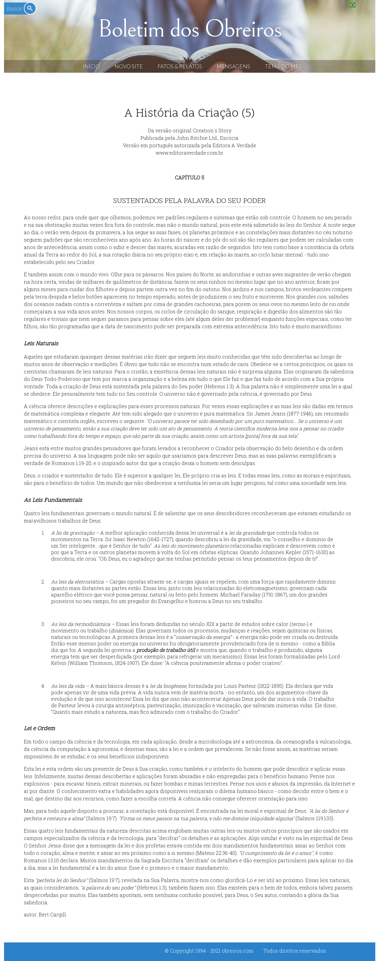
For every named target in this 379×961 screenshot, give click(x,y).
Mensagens (233, 66)
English (365, 4)
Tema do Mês (283, 66)
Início (91, 66)
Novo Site (128, 66)
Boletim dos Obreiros (190, 29)
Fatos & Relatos (179, 66)
